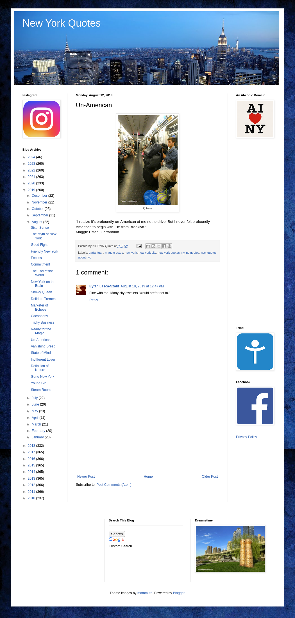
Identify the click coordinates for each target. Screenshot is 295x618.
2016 (32, 459)
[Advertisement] (147, 428)
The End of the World (42, 273)
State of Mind (41, 353)
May (35, 411)
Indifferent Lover (43, 359)
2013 (32, 478)
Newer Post (86, 477)
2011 (32, 492)
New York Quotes (61, 23)
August (37, 222)
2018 (32, 446)
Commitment (40, 264)
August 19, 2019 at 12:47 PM (142, 286)
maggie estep (114, 252)
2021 (32, 177)
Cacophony (39, 316)
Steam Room (41, 390)
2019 (32, 190)
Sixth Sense (40, 228)
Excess (36, 258)
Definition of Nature (40, 368)
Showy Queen (41, 292)
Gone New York (42, 377)
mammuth (144, 593)
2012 (32, 485)
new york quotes (169, 252)
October (38, 209)
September (40, 215)
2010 (32, 498)
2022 (32, 170)
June (36, 404)
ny (183, 252)
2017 (32, 452)
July (35, 398)
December (40, 196)
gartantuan (96, 252)
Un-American (41, 340)
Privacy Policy (246, 437)
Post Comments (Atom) (113, 485)
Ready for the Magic (41, 331)
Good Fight (39, 245)
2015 (32, 465)
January (38, 437)
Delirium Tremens (44, 299)
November (40, 202)
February (39, 431)
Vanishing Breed (43, 346)
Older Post (210, 477)
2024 (32, 157)
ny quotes (192, 252)
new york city (147, 252)
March (37, 424)
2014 (32, 472)
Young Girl (39, 383)
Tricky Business (43, 322)
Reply (93, 300)
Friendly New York (44, 251)
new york (131, 252)
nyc (203, 252)
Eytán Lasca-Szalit (104, 286)
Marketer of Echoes (39, 307)
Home (148, 477)
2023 (32, 164)
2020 (32, 183)
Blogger (179, 593)
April (35, 418)
